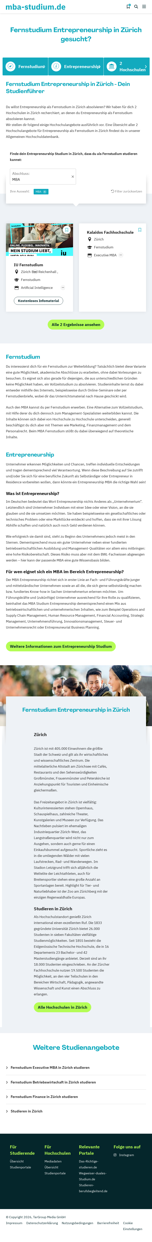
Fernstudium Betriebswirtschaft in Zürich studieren (53, 1082)
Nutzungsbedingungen (77, 1223)
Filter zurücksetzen (126, 191)
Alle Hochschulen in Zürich (62, 1007)
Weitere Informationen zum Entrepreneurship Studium (61, 646)
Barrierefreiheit (108, 1223)
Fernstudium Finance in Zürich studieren (44, 1096)
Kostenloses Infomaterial (38, 301)
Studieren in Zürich (27, 1111)
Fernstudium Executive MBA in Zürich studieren (50, 1067)
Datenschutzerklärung (42, 1223)
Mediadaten (53, 1161)
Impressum (14, 1223)
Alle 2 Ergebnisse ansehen (76, 324)
